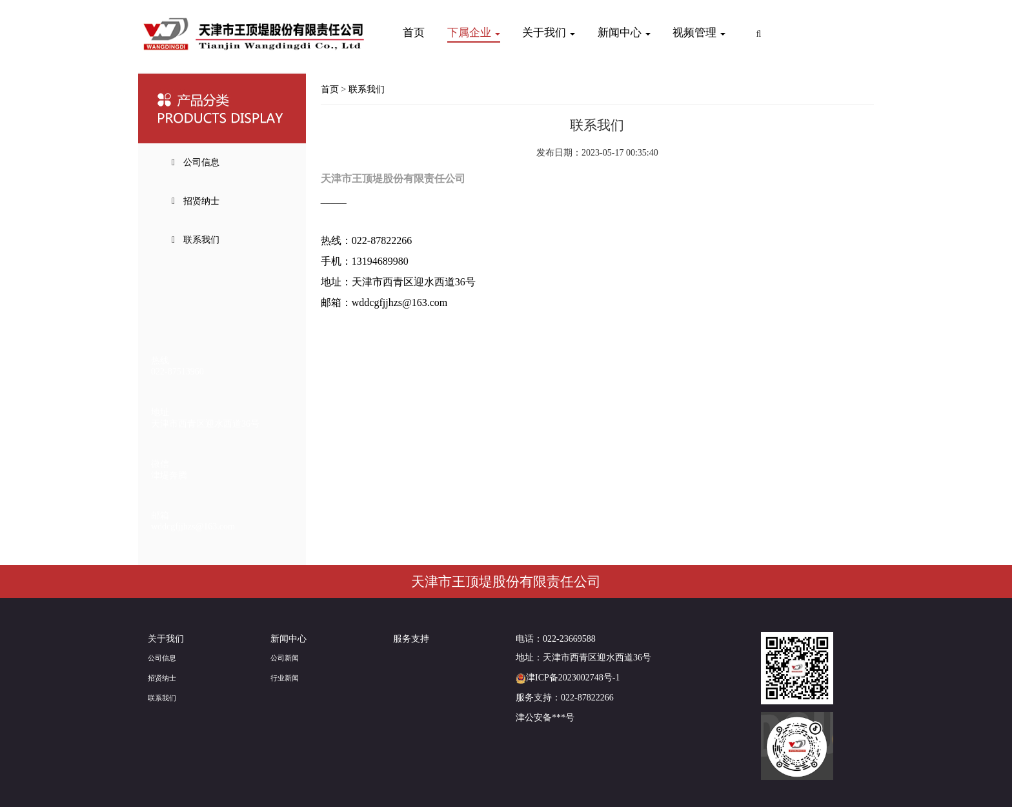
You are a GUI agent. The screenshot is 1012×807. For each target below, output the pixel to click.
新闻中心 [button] (624, 32)
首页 (414, 32)
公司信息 (162, 658)
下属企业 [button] (473, 32)
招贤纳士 (162, 678)
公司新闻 (284, 658)
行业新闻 (284, 678)
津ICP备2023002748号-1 (568, 677)
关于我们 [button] (548, 32)
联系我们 (367, 89)
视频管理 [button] (699, 32)
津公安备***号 (545, 717)
